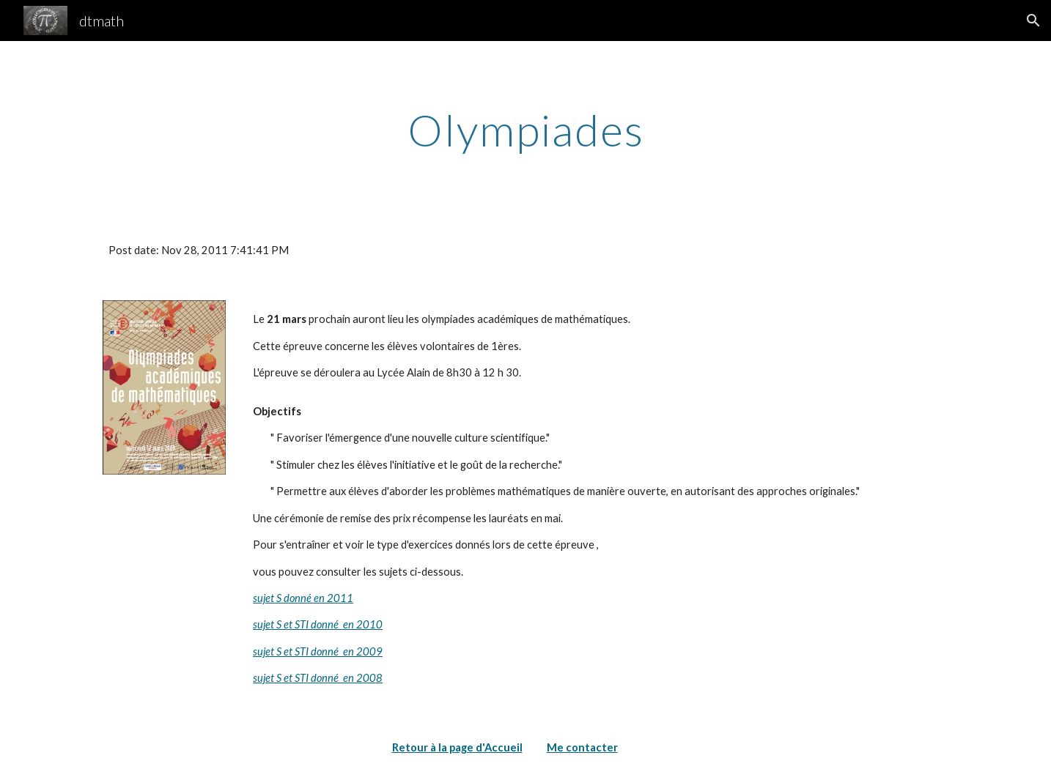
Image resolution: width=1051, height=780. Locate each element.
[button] (1033, 20)
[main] (525, 130)
